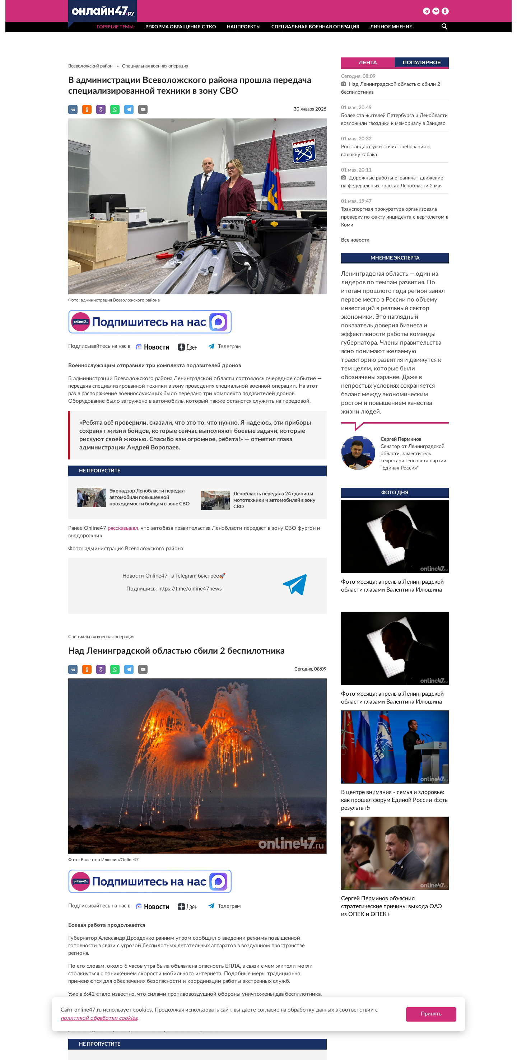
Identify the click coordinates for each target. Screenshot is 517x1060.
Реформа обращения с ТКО (180, 27)
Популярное (422, 62)
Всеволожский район (90, 66)
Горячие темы (115, 27)
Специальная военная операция (315, 27)
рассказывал (123, 528)
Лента (368, 62)
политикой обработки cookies (99, 1018)
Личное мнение (391, 27)
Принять (431, 1014)
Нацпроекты (244, 27)
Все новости (355, 240)
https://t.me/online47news (190, 589)
